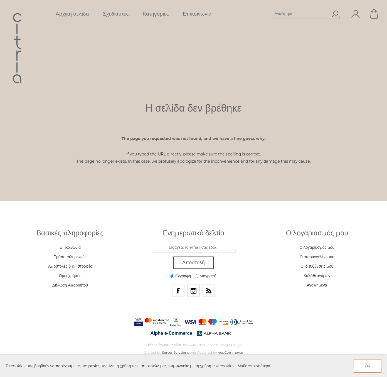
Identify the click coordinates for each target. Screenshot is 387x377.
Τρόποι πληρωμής (70, 256)
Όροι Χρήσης (70, 275)
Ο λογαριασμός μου (316, 247)
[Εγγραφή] (194, 248)
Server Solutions (175, 352)
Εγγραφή (183, 275)
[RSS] (209, 291)
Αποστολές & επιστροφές (70, 266)
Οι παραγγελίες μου (317, 256)
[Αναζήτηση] (301, 14)
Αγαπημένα (317, 285)
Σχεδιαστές (116, 14)
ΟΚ (367, 366)
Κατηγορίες (155, 14)
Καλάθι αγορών (374, 14)
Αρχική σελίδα (72, 14)
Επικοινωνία (197, 14)
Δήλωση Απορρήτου (70, 285)
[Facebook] (178, 291)
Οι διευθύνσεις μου (316, 266)
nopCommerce (230, 352)
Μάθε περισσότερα (254, 365)
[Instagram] (193, 291)
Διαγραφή (207, 275)
